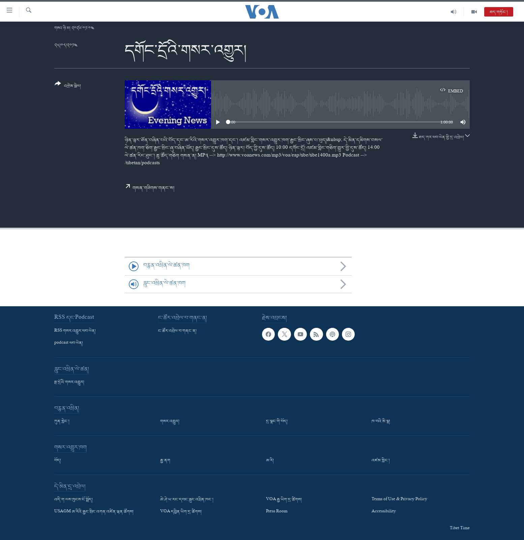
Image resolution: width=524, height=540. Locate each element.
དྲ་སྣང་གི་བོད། (277, 421)
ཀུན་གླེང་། (61, 421)
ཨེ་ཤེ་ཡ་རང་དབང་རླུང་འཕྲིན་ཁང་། (186, 499)
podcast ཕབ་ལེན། (68, 343)
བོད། (57, 460)
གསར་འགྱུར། (169, 421)
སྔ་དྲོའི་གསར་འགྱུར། (69, 382)
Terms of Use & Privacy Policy (399, 499)
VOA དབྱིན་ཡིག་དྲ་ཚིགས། (181, 512)
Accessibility (384, 512)
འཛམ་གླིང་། (381, 460)
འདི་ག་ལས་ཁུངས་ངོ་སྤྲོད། (73, 499)
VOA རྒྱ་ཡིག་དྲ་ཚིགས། (284, 499)
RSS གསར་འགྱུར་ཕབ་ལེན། (75, 331)
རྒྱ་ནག (165, 460)
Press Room (276, 512)
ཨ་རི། (270, 460)
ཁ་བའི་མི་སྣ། (381, 421)
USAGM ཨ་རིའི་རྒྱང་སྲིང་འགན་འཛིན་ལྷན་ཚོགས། (94, 512)
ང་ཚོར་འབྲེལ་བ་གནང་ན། (177, 331)
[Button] (68, 87)
